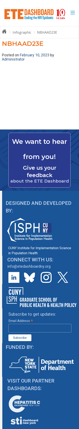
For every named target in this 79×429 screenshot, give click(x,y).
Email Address (20, 320)
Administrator (13, 59)
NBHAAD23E (47, 32)
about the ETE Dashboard (39, 181)
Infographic (22, 32)
